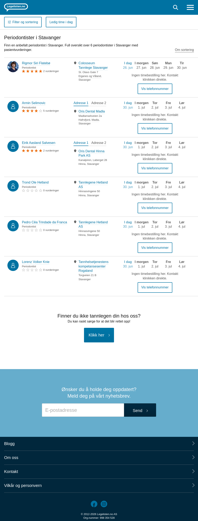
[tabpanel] (91, 71)
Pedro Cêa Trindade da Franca (44, 222)
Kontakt (11, 471)
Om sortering (184, 50)
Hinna (81, 163)
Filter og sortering (25, 22)
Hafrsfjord (84, 119)
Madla (95, 119)
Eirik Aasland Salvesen (38, 143)
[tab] (81, 103)
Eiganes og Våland (89, 76)
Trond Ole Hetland (35, 182)
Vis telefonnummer (155, 89)
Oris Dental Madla (91, 111)
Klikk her (96, 335)
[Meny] (190, 8)
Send (137, 410)
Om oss (11, 457)
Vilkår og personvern (23, 485)
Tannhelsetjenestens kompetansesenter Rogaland (93, 266)
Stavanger (84, 79)
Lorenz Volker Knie (36, 262)
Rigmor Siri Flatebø (36, 63)
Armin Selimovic (34, 103)
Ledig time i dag (61, 22)
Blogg (9, 443)
